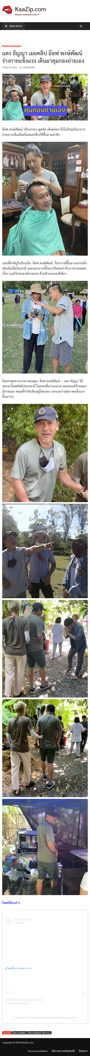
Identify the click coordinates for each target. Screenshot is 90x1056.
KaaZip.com (30, 9)
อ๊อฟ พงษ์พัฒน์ (19, 1032)
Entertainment (11, 46)
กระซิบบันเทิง (28, 67)
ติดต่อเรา (83, 1050)
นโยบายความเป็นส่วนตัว (63, 1050)
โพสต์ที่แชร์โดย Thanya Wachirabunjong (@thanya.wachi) (45, 1017)
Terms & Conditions (38, 1050)
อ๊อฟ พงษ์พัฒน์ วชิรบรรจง (39, 1032)
